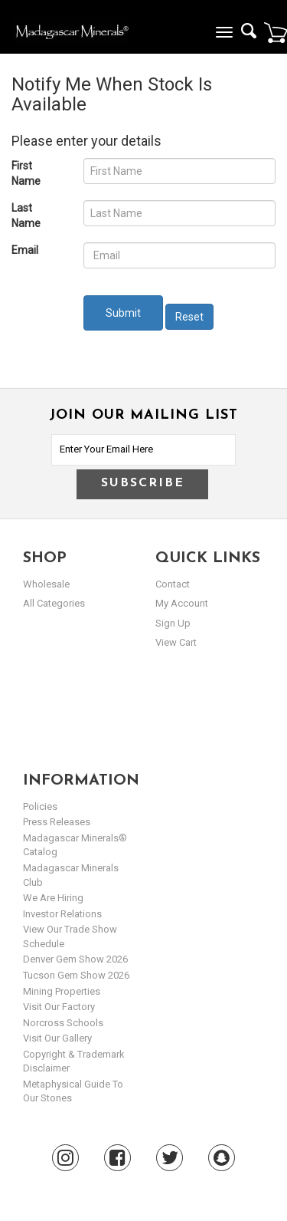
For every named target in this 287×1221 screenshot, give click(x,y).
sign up (173, 623)
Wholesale (46, 584)
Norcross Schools (63, 1022)
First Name (26, 173)
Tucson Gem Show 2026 (76, 975)
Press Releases (56, 822)
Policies (40, 806)
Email (24, 250)
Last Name (26, 215)
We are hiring (53, 897)
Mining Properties (61, 991)
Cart (275, 32)
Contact (172, 584)
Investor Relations (62, 914)
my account (181, 603)
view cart (176, 642)
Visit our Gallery (57, 1038)
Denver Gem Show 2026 (75, 959)
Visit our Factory (59, 1006)
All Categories (54, 603)
